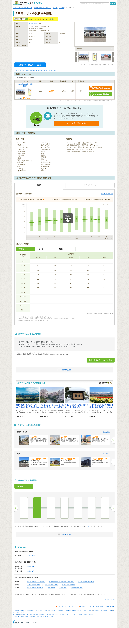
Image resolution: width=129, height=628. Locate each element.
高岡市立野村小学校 (51, 585)
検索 (113, 3)
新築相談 (41, 614)
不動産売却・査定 (34, 614)
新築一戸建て (97, 610)
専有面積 (21, 249)
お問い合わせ (110, 606)
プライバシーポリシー (96, 606)
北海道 (15, 616)
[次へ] (113, 440)
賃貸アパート (52, 610)
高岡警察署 (30, 566)
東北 (19, 616)
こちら (89, 526)
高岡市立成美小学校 (68, 585)
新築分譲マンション (77, 610)
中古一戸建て (105, 610)
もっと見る (106, 432)
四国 (41, 616)
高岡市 (61, 8)
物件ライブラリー (67, 614)
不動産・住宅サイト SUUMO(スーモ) (23, 610)
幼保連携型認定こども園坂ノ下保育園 (61, 582)
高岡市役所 (30, 571)
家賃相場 (68, 610)
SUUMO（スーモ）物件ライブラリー (28, 3)
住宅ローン (58, 614)
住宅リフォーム (23, 614)
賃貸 (51, 19)
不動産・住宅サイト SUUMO (22, 8)
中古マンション (88, 610)
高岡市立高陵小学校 (33, 585)
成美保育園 (51, 588)
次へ (113, 508)
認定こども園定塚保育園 (35, 588)
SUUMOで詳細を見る (100, 94)
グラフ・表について (107, 194)
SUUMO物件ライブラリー (42, 8)
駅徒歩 (61, 249)
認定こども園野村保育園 (86, 582)
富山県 (55, 8)
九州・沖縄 (50, 616)
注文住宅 (15, 614)
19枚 (19, 98)
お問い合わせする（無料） (100, 88)
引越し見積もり (49, 614)
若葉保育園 (63, 588)
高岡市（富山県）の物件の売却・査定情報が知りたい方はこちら (35, 70)
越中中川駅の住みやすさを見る (100, 360)
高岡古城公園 (31, 555)
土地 (111, 610)
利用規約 (83, 606)
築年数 (41, 249)
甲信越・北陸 (28, 616)
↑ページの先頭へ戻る (110, 599)
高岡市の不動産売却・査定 (30, 65)
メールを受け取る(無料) (76, 123)
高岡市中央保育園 (77, 588)
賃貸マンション (44, 610)
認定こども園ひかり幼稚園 (36, 582)
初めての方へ (61, 606)
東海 (34, 616)
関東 (22, 616)
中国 (44, 616)
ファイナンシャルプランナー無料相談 (83, 614)
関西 (38, 616)
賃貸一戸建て (61, 610)
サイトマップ (73, 606)
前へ (16, 508)
